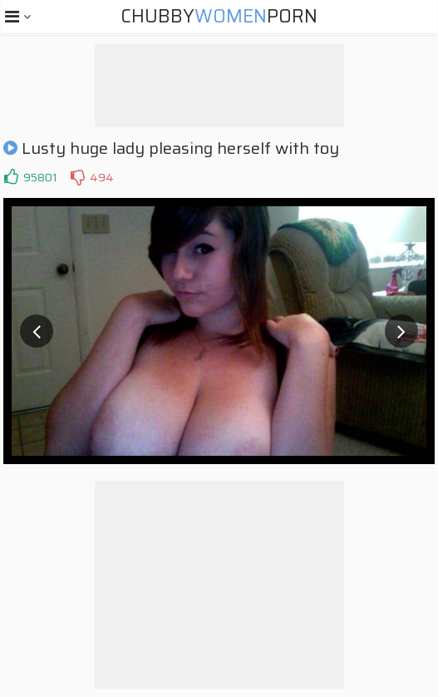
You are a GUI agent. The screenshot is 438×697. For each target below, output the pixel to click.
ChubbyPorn (219, 16)
